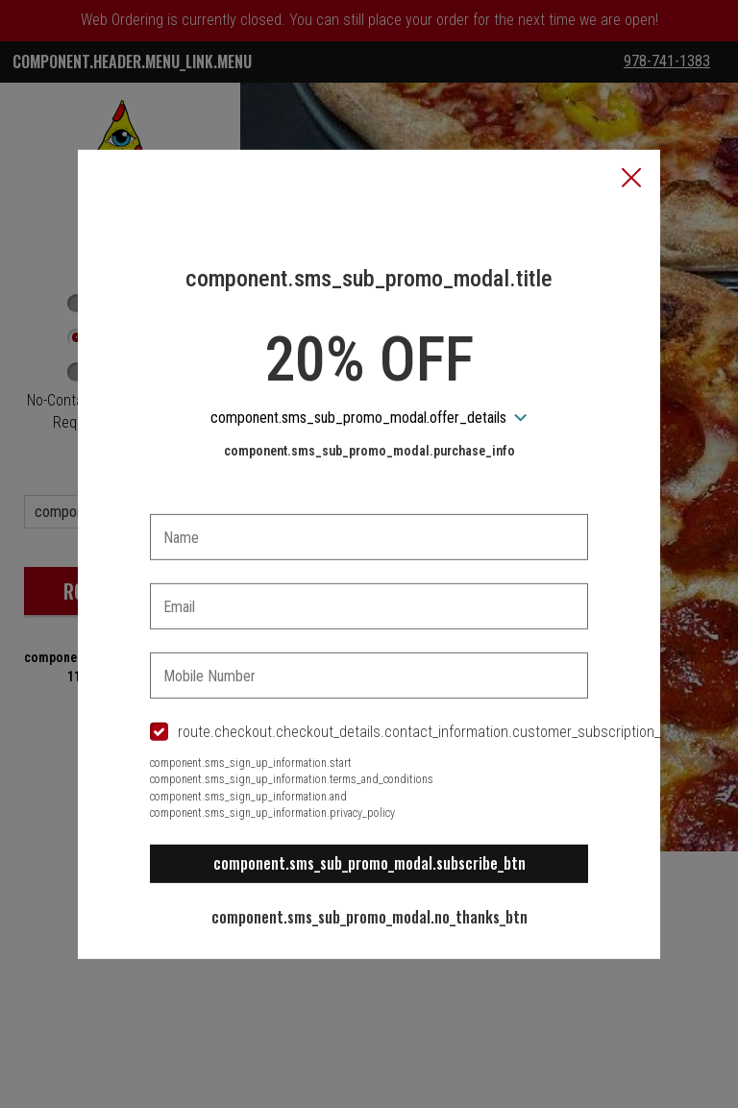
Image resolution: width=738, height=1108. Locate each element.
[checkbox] (369, 733)
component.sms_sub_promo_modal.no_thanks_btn (369, 916)
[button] (631, 179)
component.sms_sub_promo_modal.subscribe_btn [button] (369, 862)
